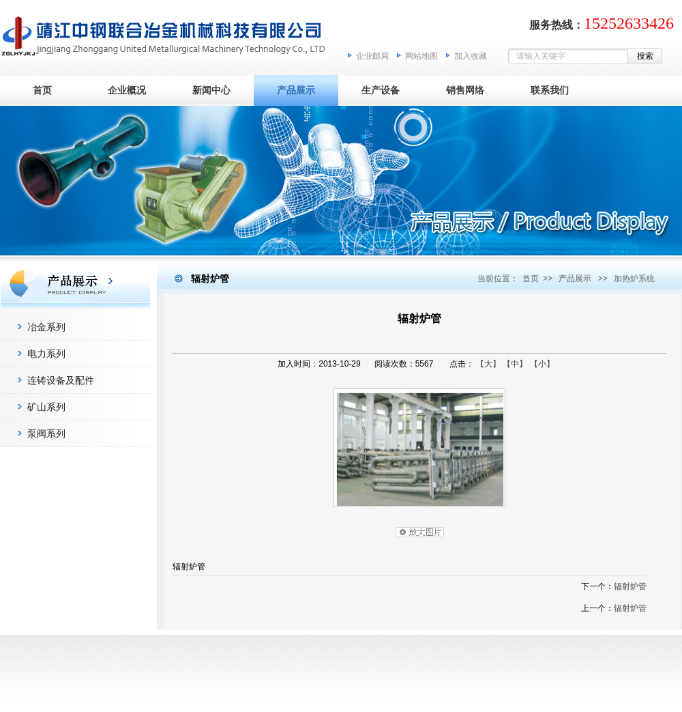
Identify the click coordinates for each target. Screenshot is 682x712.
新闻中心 (211, 90)
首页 (42, 90)
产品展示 (296, 90)
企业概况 (127, 90)
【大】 (488, 364)
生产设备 (380, 90)
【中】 (515, 364)
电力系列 (46, 353)
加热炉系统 (634, 278)
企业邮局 (372, 56)
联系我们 (550, 90)
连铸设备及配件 (60, 380)
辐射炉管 (630, 586)
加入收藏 (470, 56)
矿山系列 (46, 406)
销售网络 (465, 90)
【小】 (542, 364)
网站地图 (421, 56)
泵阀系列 (46, 433)
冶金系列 (46, 327)
